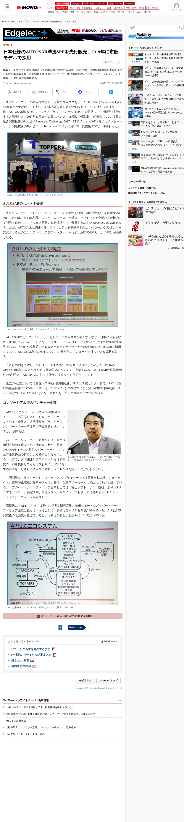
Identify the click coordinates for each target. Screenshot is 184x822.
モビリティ (17, 21)
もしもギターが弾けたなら (163, 222)
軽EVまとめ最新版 (16, 720)
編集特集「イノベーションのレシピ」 (147, 192)
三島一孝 (105, 82)
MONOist (6, 21)
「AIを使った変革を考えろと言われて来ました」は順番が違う (164, 240)
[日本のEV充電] (22, 660)
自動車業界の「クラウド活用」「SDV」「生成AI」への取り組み (41, 727)
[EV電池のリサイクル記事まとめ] (33, 654)
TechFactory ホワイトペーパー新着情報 (26, 700)
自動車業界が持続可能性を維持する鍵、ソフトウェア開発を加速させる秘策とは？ (50, 714)
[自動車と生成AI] (23, 666)
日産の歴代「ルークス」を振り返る (25, 734)
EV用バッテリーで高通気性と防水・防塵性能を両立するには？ (40, 707)
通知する (42, 92)
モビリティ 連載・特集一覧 (142, 188)
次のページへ (76, 627)
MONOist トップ (108, 680)
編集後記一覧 (177, 248)
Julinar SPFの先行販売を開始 (64, 616)
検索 (181, 27)
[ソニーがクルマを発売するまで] (33, 649)
